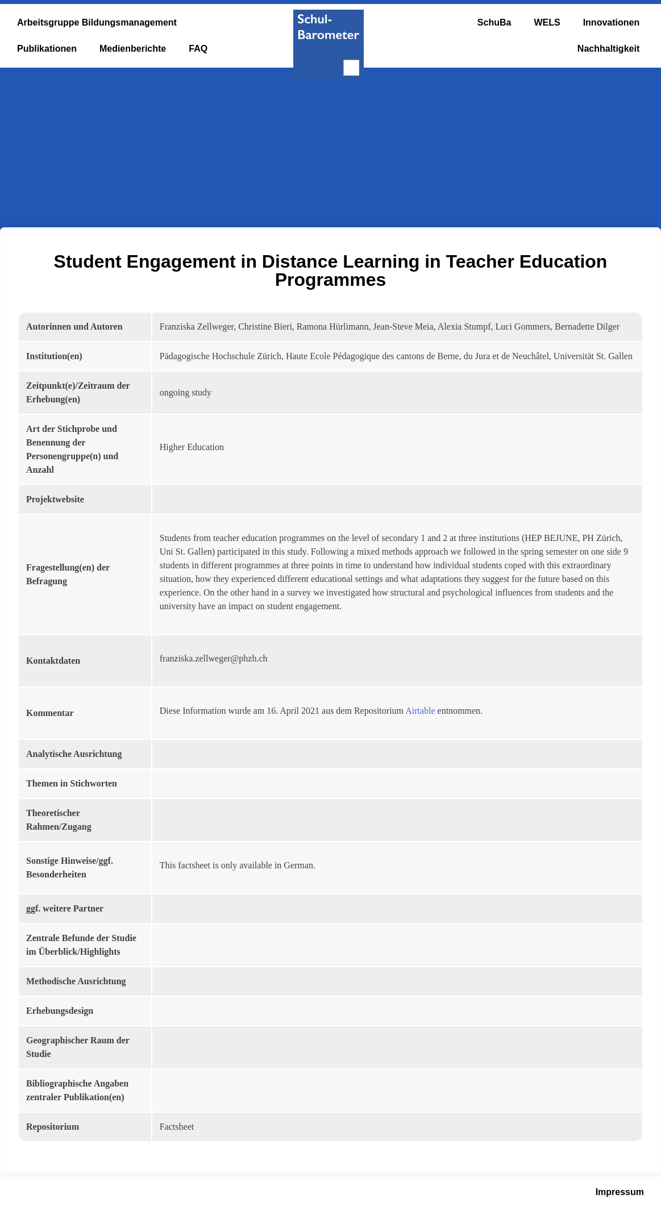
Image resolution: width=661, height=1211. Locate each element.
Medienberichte (132, 48)
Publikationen (47, 48)
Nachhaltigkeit (608, 48)
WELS (547, 22)
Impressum (620, 1192)
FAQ (198, 48)
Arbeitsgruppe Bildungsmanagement (97, 22)
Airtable (420, 710)
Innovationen (611, 22)
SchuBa (494, 22)
